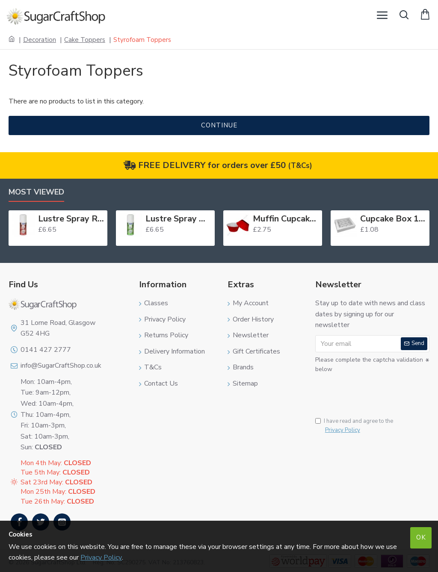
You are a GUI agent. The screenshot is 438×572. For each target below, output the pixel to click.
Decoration (39, 39)
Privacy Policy (101, 557)
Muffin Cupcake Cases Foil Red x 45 (286, 218)
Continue (219, 125)
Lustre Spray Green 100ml (178, 218)
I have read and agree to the (354, 426)
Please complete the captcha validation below (369, 364)
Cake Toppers (84, 39)
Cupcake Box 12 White (393, 218)
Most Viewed (36, 192)
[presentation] (375, 390)
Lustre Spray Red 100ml (71, 218)
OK (421, 537)
